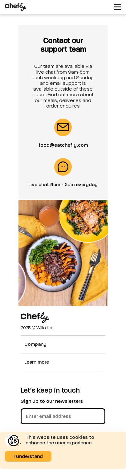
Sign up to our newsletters (52, 401)
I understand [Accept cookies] (28, 456)
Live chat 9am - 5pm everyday (63, 184)
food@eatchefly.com (63, 145)
